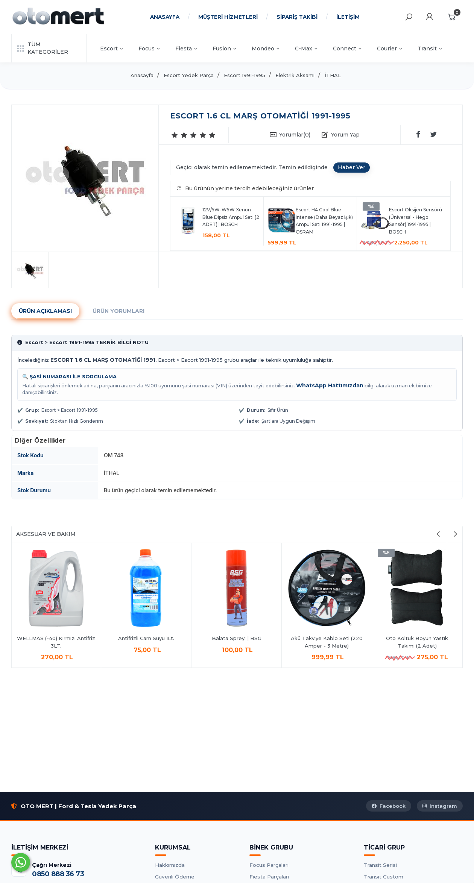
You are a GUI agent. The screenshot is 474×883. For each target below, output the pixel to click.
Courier (389, 48)
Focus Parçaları (269, 865)
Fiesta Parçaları (269, 877)
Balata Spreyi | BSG (237, 638)
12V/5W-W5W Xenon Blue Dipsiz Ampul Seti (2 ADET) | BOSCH (230, 217)
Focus (149, 48)
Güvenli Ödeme (174, 877)
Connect (347, 48)
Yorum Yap (345, 134)
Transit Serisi (380, 865)
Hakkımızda (170, 865)
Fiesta (186, 48)
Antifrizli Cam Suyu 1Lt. (147, 638)
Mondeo (266, 48)
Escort (111, 48)
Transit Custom (383, 877)
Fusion (224, 48)
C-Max (306, 48)
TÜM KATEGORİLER (42, 48)
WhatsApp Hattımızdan (329, 385)
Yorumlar (294, 134)
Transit (430, 48)
